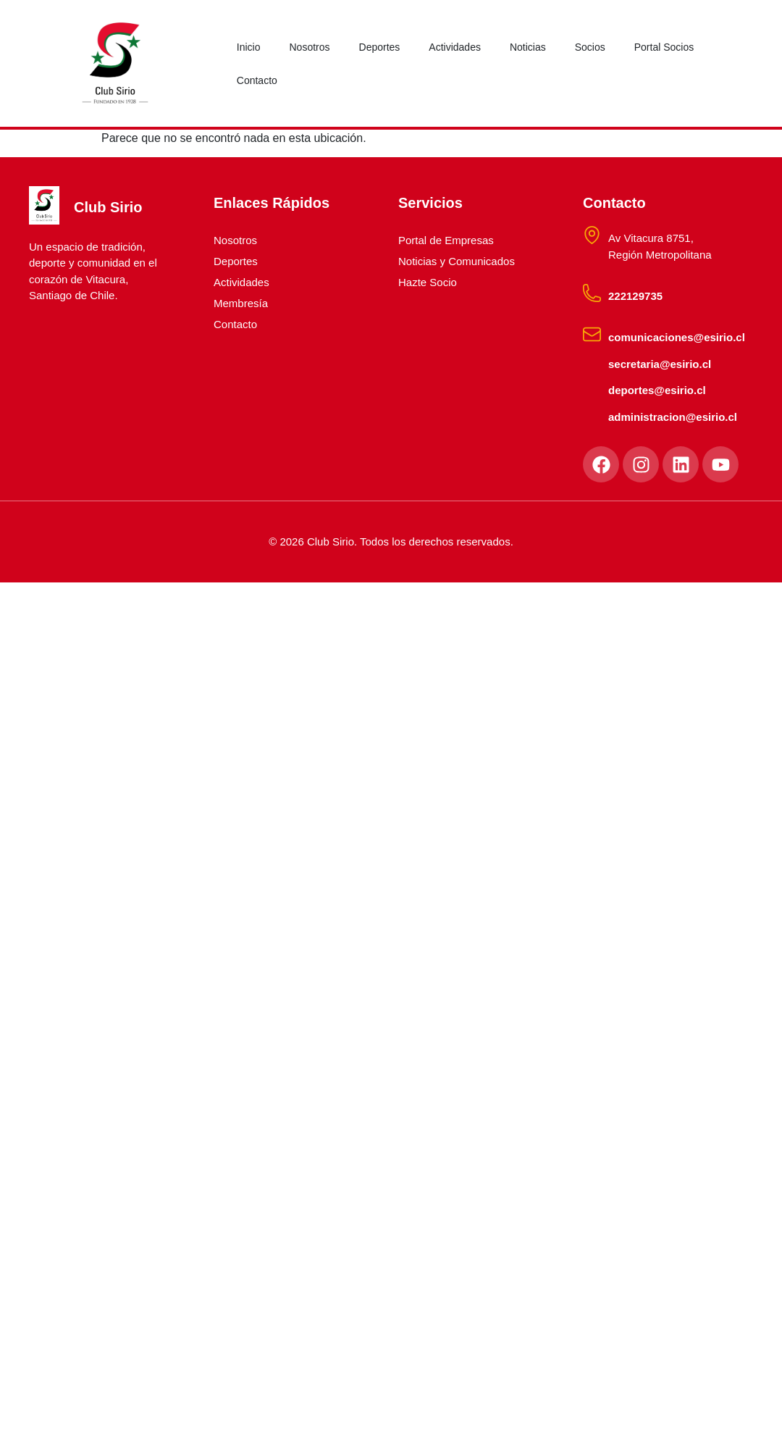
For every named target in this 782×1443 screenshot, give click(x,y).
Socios (590, 47)
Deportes (379, 47)
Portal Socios (664, 47)
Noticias (528, 47)
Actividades (455, 47)
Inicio (249, 47)
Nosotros (309, 47)
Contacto (257, 80)
